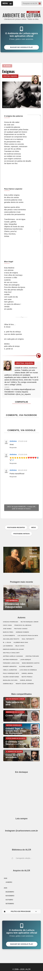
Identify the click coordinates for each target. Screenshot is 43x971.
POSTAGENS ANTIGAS (21, 534)
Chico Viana (7, 625)
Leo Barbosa (8, 646)
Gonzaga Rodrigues (10, 621)
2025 (5, 888)
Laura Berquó (25, 659)
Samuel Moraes (26, 680)
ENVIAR (7, 66)
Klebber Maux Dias (21, 642)
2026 (5, 878)
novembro (10, 896)
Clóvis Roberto (9, 635)
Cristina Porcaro (32, 656)
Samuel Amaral (27, 673)
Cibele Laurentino (10, 670)
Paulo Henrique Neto (11, 673)
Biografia (33, 556)
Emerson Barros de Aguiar (13, 649)
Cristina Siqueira (10, 76)
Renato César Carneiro (25, 683)
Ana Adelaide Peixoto (11, 639)
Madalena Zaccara (10, 680)
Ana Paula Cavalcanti (11, 652)
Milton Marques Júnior (29, 621)
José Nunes (7, 628)
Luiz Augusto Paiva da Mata (28, 635)
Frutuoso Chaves (20, 628)
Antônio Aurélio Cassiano (13, 656)
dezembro (10, 892)
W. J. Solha (7, 642)
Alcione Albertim (25, 666)
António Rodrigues (10, 659)
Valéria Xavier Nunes (11, 676)
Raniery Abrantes (10, 666)
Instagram (33, 550)
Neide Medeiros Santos (30, 663)
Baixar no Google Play (21, 47)
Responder (13, 447)
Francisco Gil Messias (22, 625)
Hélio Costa (19, 646)
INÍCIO (33, 527)
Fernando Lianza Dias (11, 663)
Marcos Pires (8, 632)
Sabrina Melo (8, 683)
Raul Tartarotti (28, 639)
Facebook (33, 553)
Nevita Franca (27, 676)
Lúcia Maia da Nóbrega (28, 670)
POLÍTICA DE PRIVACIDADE (20, 911)
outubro (9, 900)
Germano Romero (22, 632)
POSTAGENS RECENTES (16, 527)
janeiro (9, 882)
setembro (10, 903)
